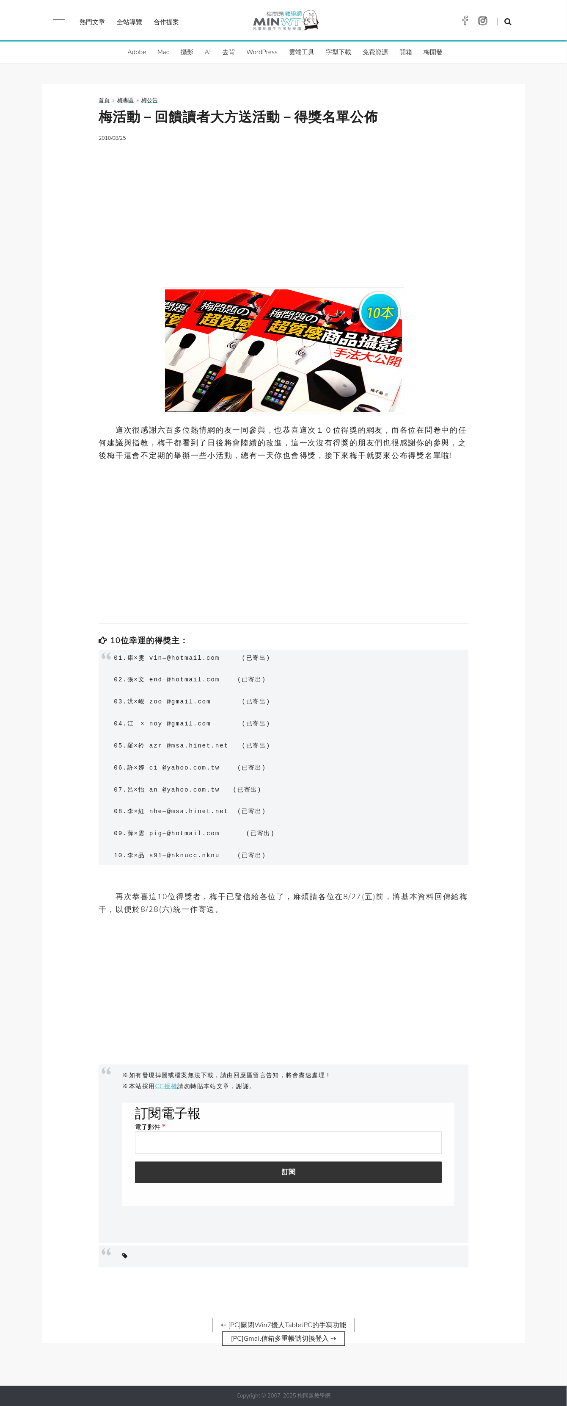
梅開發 (433, 52)
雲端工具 (301, 52)
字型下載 (338, 52)
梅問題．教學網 (285, 22)
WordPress (262, 52)
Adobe (136, 52)
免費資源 (375, 52)
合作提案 (166, 22)
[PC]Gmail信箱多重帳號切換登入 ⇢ (283, 1338)
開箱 (405, 52)
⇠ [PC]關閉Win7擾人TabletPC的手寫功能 (283, 1325)
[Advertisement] (283, 209)
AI (208, 52)
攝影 (187, 52)
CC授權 (166, 1086)
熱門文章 (92, 22)
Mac (163, 52)
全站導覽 (129, 22)
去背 (228, 52)
